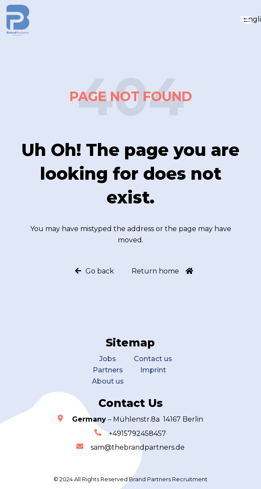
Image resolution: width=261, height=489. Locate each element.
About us (108, 381)
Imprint (153, 370)
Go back (99, 271)
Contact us (153, 359)
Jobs (107, 359)
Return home (155, 271)
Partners (108, 370)
